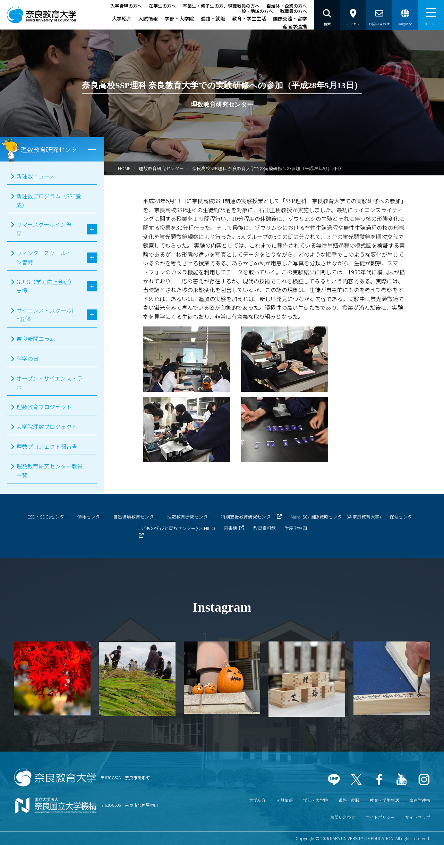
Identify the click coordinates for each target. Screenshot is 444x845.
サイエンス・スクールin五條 (44, 314)
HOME (124, 168)
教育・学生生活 (249, 18)
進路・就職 (213, 18)
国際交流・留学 (290, 18)
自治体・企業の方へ (286, 5)
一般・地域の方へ (255, 11)
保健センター (403, 516)
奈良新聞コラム (35, 338)
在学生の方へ (162, 5)
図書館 (230, 528)
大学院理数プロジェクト (46, 426)
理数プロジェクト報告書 (46, 446)
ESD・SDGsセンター (48, 516)
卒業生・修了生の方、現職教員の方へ (221, 5)
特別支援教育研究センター (248, 516)
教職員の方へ (293, 11)
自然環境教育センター (135, 516)
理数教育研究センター (161, 168)
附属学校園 (295, 528)
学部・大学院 (179, 18)
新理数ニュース (35, 176)
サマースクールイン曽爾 (43, 229)
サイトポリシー (380, 817)
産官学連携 (295, 26)
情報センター (90, 516)
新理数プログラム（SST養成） (48, 200)
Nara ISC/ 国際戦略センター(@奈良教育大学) (336, 516)
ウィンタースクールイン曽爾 (43, 257)
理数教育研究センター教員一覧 (49, 470)
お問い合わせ (342, 817)
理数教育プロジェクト (44, 407)
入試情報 (148, 18)
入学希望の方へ (126, 5)
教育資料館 (264, 528)
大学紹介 (121, 18)
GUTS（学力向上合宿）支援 (44, 286)
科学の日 (27, 358)
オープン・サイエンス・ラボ (49, 382)
